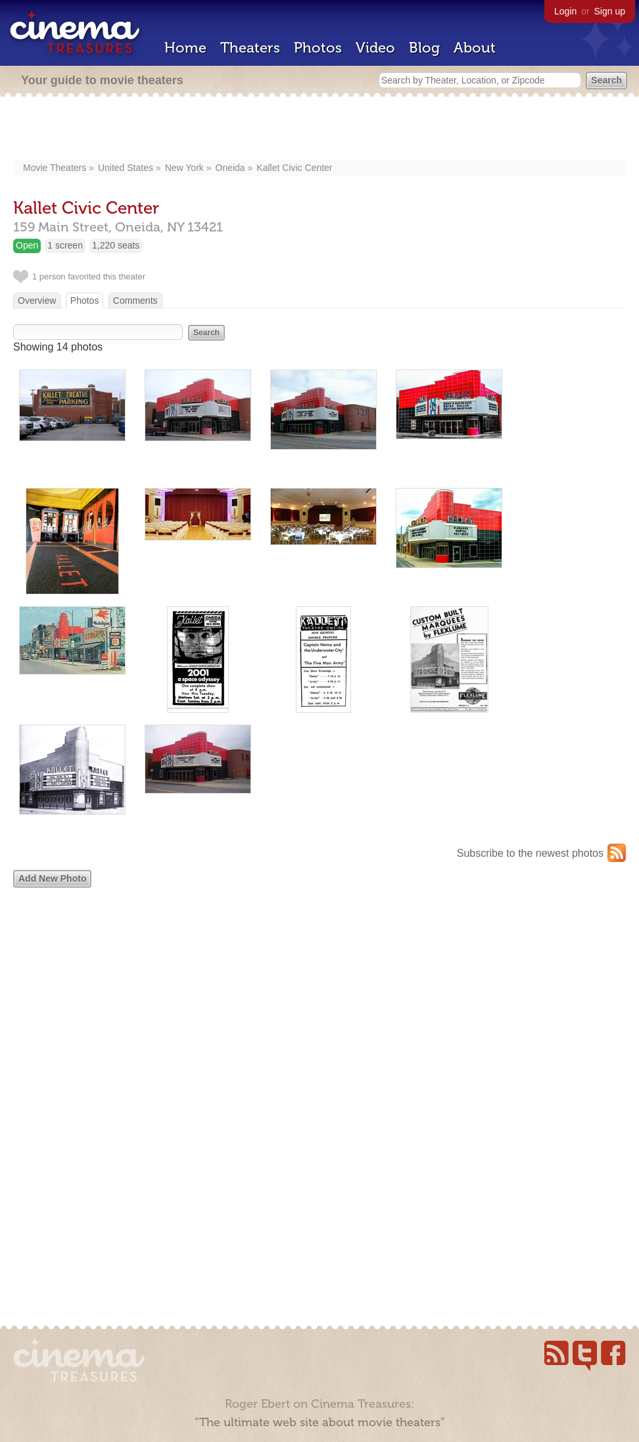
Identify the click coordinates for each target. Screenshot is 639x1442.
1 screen (65, 245)
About (475, 48)
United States (125, 167)
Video (375, 48)
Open (27, 245)
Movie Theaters (54, 167)
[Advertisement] (319, 129)
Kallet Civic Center (294, 167)
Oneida (230, 167)
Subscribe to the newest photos (530, 853)
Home (185, 48)
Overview (37, 300)
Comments (135, 300)
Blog (424, 48)
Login (565, 11)
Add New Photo (52, 878)
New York (184, 167)
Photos (318, 48)
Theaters (250, 48)
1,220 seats (115, 245)
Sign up (609, 11)
